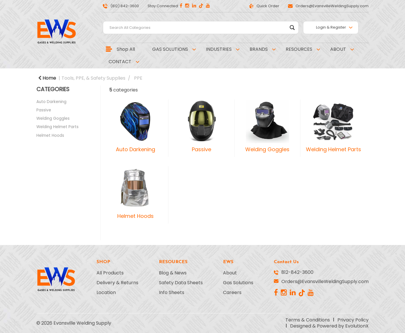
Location (106, 292)
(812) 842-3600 (121, 6)
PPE (138, 78)
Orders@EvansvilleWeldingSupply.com (328, 6)
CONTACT (120, 61)
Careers (232, 292)
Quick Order (264, 6)
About (230, 273)
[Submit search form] (292, 27)
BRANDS (259, 49)
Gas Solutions (238, 282)
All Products (110, 273)
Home (47, 78)
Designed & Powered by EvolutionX (329, 326)
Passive (43, 110)
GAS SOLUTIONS (170, 49)
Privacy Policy (353, 320)
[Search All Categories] (201, 27)
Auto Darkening (51, 101)
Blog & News (173, 273)
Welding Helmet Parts (57, 127)
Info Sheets (171, 292)
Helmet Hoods (50, 135)
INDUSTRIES (219, 49)
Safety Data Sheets (181, 282)
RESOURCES (299, 49)
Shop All (126, 49)
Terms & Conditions (307, 320)
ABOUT (338, 49)
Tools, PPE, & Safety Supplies (93, 78)
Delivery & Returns (117, 282)
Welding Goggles (53, 118)
